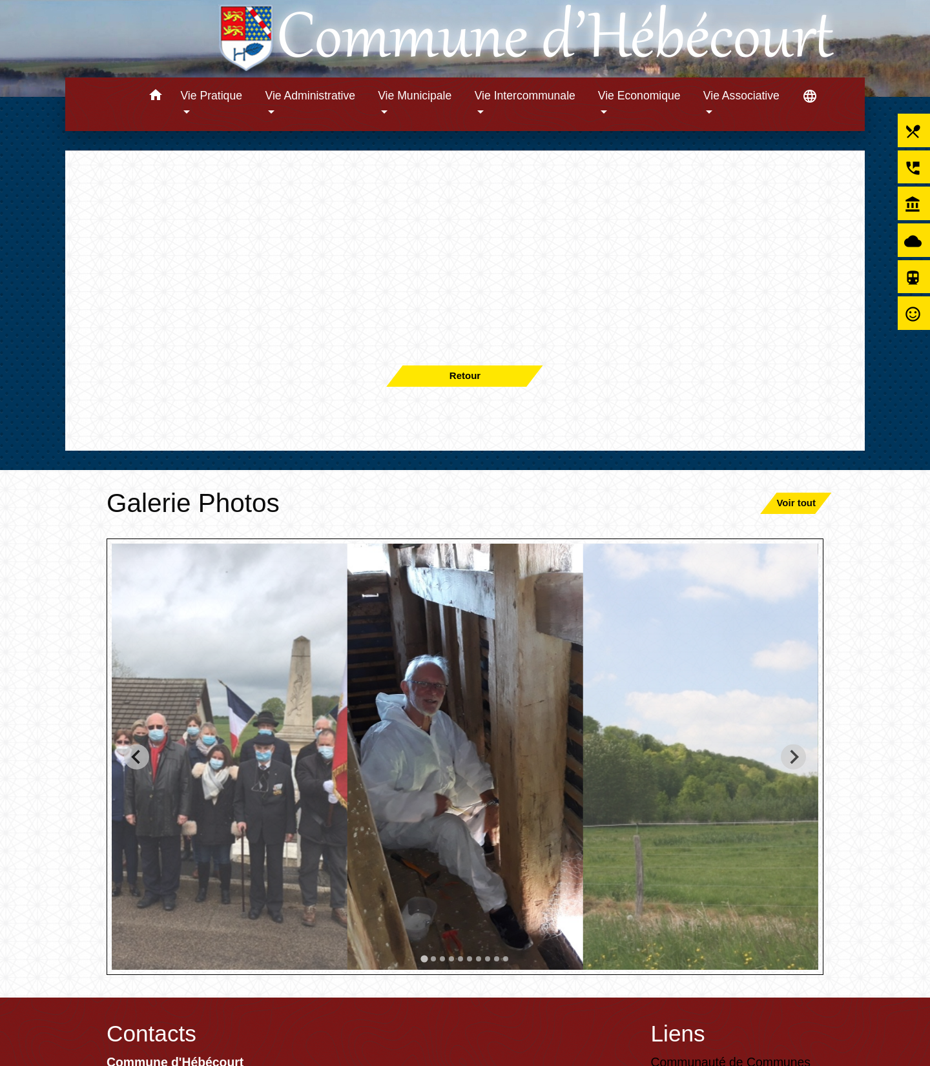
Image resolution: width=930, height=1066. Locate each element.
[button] (155, 97)
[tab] (424, 958)
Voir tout (796, 502)
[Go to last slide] (136, 756)
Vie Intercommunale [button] (525, 95)
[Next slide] (793, 756)
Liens (678, 1033)
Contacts (151, 1033)
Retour (465, 375)
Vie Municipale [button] (414, 95)
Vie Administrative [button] (310, 95)
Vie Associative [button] (741, 95)
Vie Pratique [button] (211, 95)
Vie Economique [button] (639, 95)
